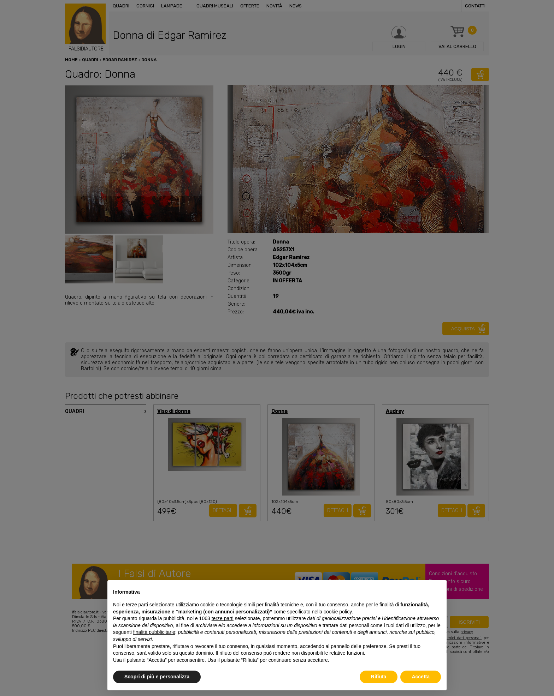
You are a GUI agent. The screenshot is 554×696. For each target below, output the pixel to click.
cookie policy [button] (338, 611)
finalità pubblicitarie (154, 632)
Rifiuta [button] (379, 676)
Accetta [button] (421, 676)
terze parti (223, 618)
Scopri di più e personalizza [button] (156, 676)
